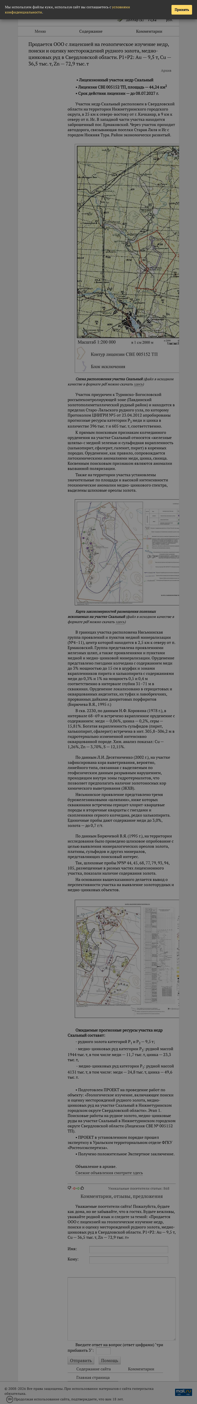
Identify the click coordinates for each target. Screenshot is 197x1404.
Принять (182, 9)
